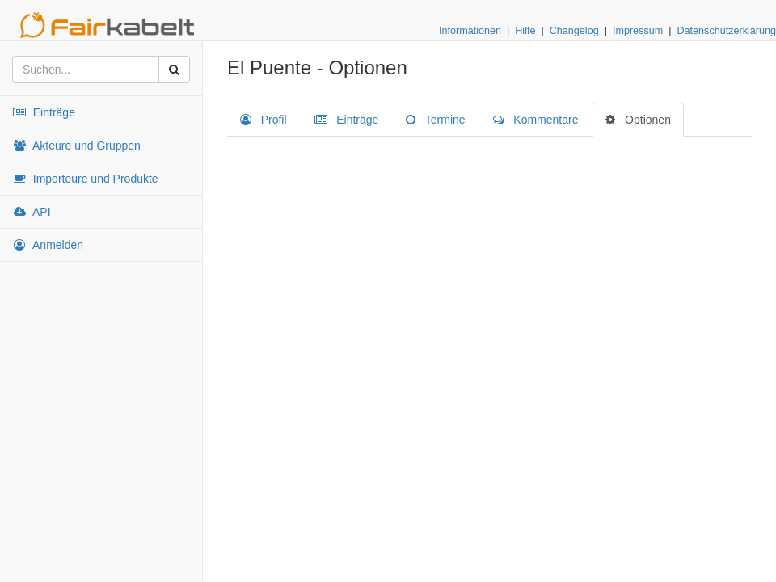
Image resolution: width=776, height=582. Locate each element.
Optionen (638, 119)
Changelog (574, 30)
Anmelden (47, 244)
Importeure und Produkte (85, 178)
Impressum (638, 30)
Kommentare (536, 119)
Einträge (43, 112)
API (31, 211)
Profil (263, 119)
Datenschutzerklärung (726, 30)
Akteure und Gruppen (76, 145)
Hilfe (525, 30)
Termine (435, 119)
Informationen (470, 30)
